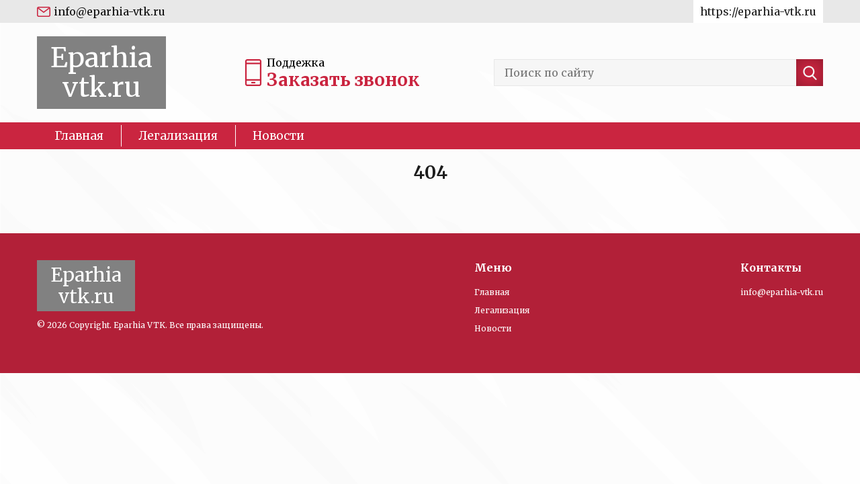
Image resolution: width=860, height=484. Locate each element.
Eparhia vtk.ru (101, 72)
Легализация (178, 135)
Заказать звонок (343, 80)
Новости (278, 135)
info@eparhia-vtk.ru (109, 11)
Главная (78, 135)
